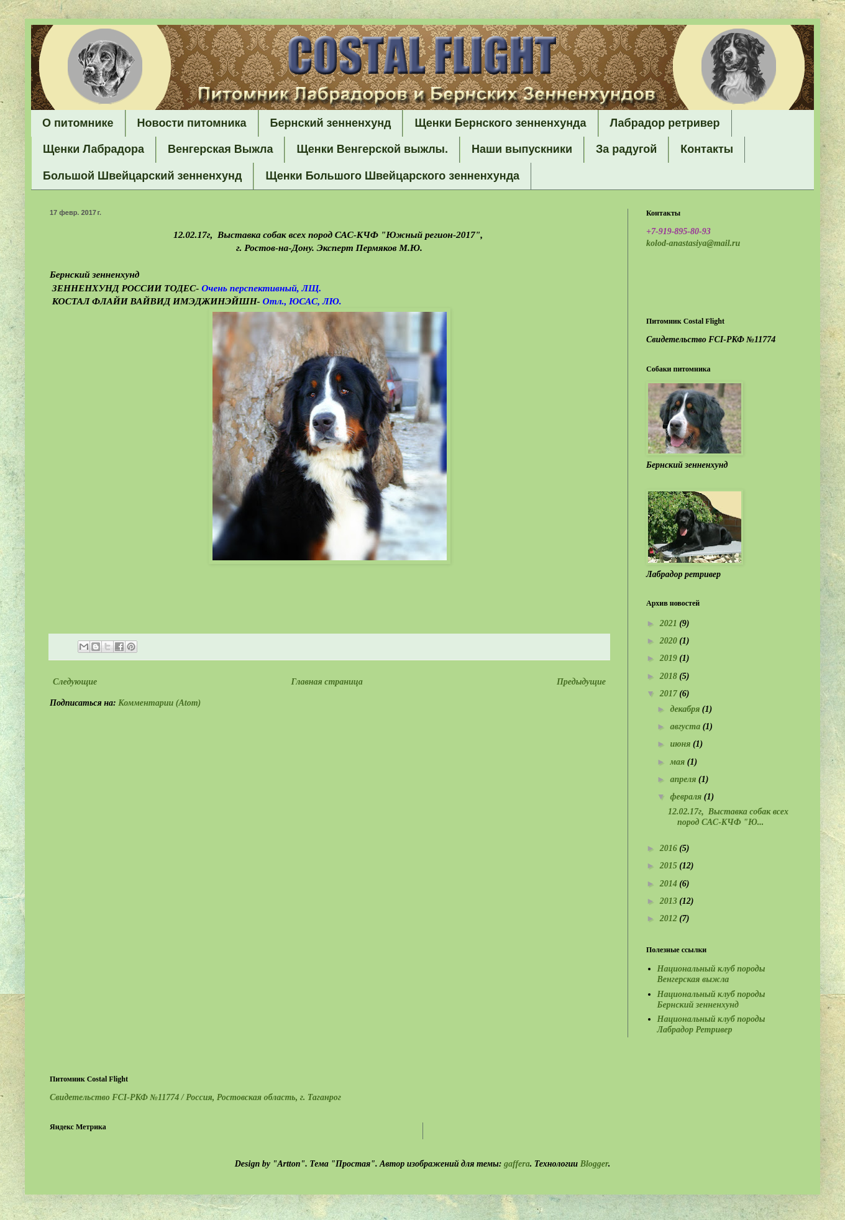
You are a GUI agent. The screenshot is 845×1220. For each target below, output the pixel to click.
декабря (685, 709)
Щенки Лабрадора (93, 149)
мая (678, 762)
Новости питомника (192, 123)
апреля (684, 779)
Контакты (706, 149)
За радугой (626, 149)
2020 (670, 640)
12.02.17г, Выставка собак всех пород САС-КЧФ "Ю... (728, 817)
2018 (670, 676)
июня (681, 744)
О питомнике (78, 123)
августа (686, 726)
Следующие (75, 681)
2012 (670, 918)
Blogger (594, 1163)
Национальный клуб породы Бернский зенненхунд (711, 999)
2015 (670, 865)
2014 (670, 883)
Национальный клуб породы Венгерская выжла (711, 974)
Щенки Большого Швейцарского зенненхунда (392, 176)
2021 (670, 623)
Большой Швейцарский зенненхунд (142, 176)
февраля (686, 796)
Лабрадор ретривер (665, 123)
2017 (670, 693)
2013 (670, 901)
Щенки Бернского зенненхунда (500, 123)
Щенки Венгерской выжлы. (372, 149)
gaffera (517, 1163)
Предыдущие (581, 681)
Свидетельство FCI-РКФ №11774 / (195, 1097)
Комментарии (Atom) (159, 703)
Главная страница (327, 681)
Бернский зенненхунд (330, 123)
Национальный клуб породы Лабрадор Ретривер (711, 1024)
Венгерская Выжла (220, 149)
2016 (670, 848)
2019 (670, 658)
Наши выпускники (522, 149)
